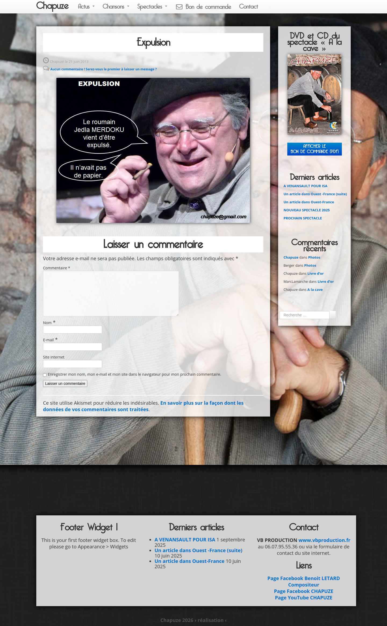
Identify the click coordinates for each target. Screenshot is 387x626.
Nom (47, 322)
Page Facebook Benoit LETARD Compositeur (303, 581)
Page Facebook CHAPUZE (304, 591)
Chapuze (52, 6)
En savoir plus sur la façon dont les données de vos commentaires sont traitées (143, 406)
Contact (248, 6)
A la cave (315, 289)
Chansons (116, 6)
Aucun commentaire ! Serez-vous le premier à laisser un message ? (103, 69)
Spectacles (152, 6)
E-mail (48, 339)
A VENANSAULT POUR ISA (305, 185)
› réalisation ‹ (211, 620)
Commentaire (56, 267)
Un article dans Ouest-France (309, 202)
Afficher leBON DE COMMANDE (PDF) (315, 148)
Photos (314, 257)
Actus (86, 6)
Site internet (53, 357)
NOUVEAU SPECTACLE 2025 (307, 210)
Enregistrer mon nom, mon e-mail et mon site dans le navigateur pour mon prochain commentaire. (134, 374)
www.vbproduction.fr (324, 540)
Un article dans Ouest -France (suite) (315, 193)
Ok (332, 315)
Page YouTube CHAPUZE (303, 597)
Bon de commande (203, 7)
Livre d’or (315, 273)
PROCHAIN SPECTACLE (303, 218)
